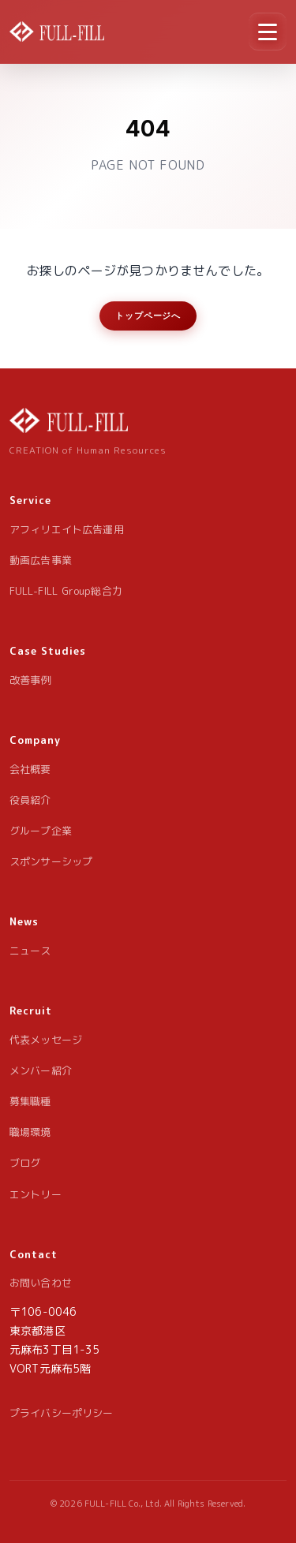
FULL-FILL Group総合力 (65, 591)
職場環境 (30, 1132)
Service (30, 500)
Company (35, 740)
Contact (33, 1254)
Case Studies (47, 651)
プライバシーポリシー (61, 1413)
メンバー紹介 (40, 1070)
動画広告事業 (40, 560)
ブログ (24, 1163)
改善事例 (30, 680)
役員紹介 (30, 800)
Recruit (30, 1010)
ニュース (30, 950)
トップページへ (148, 315)
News (24, 921)
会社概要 (30, 769)
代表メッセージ (45, 1040)
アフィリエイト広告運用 (66, 529)
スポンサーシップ (50, 861)
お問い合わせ (40, 1283)
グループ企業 (40, 831)
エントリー (35, 1194)
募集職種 (30, 1101)
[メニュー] (268, 31)
